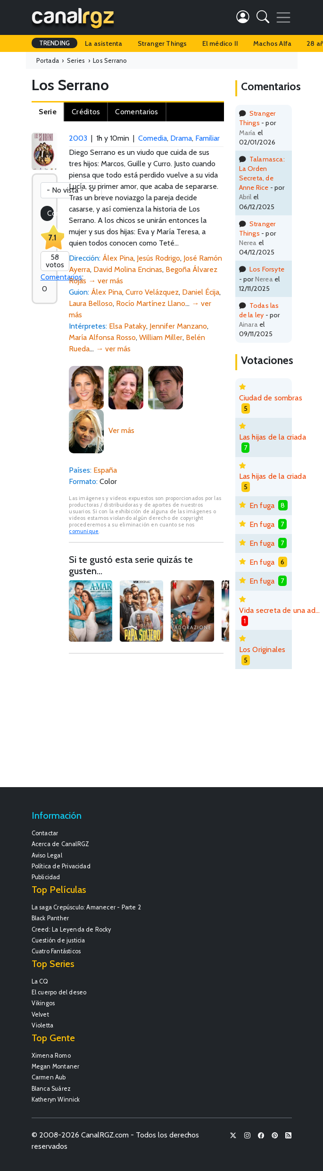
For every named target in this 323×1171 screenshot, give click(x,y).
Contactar (45, 833)
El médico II (220, 43)
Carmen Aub (49, 1077)
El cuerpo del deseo (59, 992)
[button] (263, 18)
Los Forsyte (266, 269)
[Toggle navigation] (283, 17)
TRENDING (54, 43)
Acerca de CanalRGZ (61, 844)
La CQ (40, 981)
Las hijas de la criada (272, 437)
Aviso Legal (47, 855)
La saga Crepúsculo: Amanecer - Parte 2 (86, 907)
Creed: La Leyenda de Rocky (71, 929)
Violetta (43, 1025)
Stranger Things (162, 43)
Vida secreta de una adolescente (281, 610)
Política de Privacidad (61, 866)
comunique (84, 531)
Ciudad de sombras (270, 397)
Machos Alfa (272, 43)
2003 (78, 138)
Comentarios (61, 276)
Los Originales (262, 649)
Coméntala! (50, 213)
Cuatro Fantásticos (56, 951)
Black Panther (50, 918)
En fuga (261, 505)
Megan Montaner (56, 1066)
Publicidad (46, 877)
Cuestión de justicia (58, 940)
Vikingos (43, 1003)
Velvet (40, 1014)
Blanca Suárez (51, 1088)
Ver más (121, 430)
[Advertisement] (146, 725)
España (105, 470)
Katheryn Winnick (56, 1099)
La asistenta (103, 43)
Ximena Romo (51, 1055)
